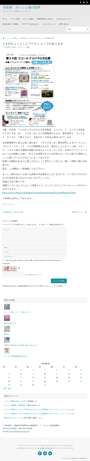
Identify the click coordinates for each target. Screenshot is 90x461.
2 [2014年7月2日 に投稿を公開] (33, 370)
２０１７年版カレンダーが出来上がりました (21, 414)
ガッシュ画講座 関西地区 (14, 405)
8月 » (10, 388)
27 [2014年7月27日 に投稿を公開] (81, 381)
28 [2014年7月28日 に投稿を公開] (9, 385)
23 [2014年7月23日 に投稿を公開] (33, 381)
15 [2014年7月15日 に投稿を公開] (21, 378)
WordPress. (83, 458)
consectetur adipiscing (45, 448)
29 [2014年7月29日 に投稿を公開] (21, 385)
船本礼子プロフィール (13, 418)
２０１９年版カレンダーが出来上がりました (21, 409)
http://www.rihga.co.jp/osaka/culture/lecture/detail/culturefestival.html (39, 192)
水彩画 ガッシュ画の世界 (21, 7)
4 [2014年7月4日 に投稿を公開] (56, 370)
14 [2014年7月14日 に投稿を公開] (9, 378)
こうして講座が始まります (14, 401)
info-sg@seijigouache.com (19, 431)
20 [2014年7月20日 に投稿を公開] (81, 378)
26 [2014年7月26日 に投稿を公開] (69, 381)
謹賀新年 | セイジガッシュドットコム (56, 409)
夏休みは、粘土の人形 (13, 212)
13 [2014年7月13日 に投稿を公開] (81, 374)
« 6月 (5, 388)
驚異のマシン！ (79, 212)
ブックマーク (10, 204)
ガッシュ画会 (12, 38)
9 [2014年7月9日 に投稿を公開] (33, 374)
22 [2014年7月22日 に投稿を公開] (21, 381)
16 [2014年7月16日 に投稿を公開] (33, 378)
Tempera (74, 458)
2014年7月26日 (10, 47)
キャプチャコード (32, 275)
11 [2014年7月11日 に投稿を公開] (57, 374)
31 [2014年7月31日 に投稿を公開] (45, 385)
